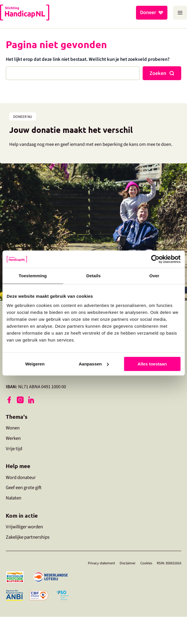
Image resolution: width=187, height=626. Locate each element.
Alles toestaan (152, 363)
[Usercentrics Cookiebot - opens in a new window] (155, 259)
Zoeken (158, 73)
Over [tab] (154, 275)
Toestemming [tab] (33, 275)
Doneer (148, 12)
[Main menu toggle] (180, 13)
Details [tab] (93, 275)
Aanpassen (94, 363)
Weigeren (34, 363)
